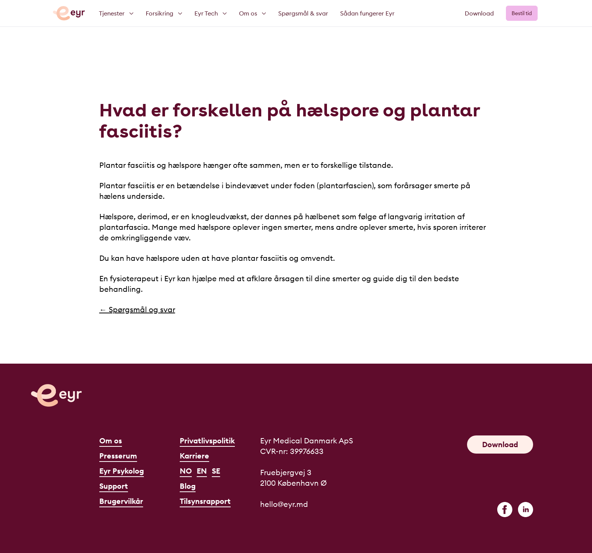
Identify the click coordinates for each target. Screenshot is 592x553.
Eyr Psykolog (121, 471)
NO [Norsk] (186, 471)
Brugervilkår (121, 501)
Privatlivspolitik (207, 440)
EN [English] (202, 471)
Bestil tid (522, 13)
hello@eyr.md (284, 504)
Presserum (118, 455)
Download (479, 13)
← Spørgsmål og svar (137, 309)
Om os (110, 440)
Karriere (194, 455)
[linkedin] (525, 509)
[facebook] (504, 509)
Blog (188, 486)
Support (113, 486)
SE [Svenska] (216, 471)
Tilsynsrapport (205, 501)
